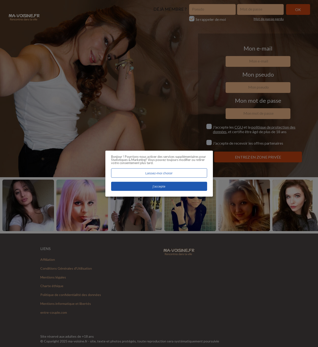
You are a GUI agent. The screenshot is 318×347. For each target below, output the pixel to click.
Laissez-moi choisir (159, 173)
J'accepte (159, 186)
